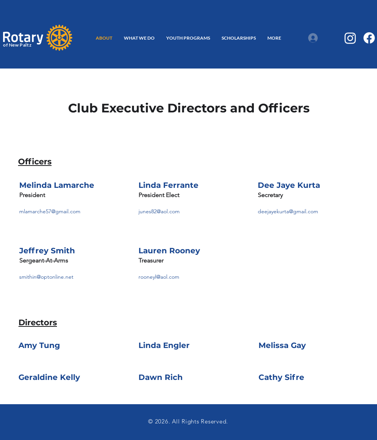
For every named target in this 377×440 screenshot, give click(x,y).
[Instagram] (350, 37)
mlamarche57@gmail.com (49, 211)
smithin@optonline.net (46, 276)
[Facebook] (369, 37)
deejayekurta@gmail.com (288, 211)
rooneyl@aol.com (158, 276)
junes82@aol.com (159, 211)
